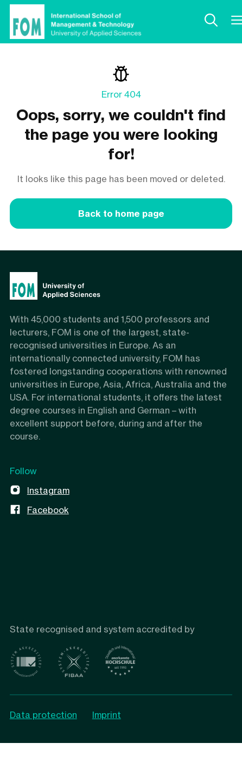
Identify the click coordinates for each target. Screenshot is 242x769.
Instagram (48, 490)
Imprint (106, 714)
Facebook (48, 510)
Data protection (43, 714)
